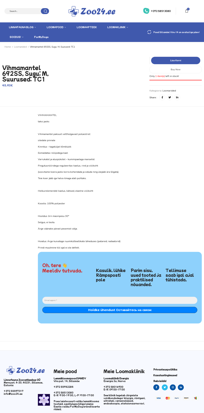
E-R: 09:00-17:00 (114, 389)
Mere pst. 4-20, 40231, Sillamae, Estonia (23, 384)
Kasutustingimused (165, 375)
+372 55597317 (13, 390)
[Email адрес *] (119, 300)
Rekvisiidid (159, 380)
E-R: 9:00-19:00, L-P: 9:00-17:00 (74, 395)
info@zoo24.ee (13, 393)
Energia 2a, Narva (115, 380)
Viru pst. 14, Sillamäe (66, 380)
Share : (153, 97)
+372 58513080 (161, 10)
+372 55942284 (63, 386)
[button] (187, 10)
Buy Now (176, 69)
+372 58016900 (113, 386)
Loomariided (169, 90)
